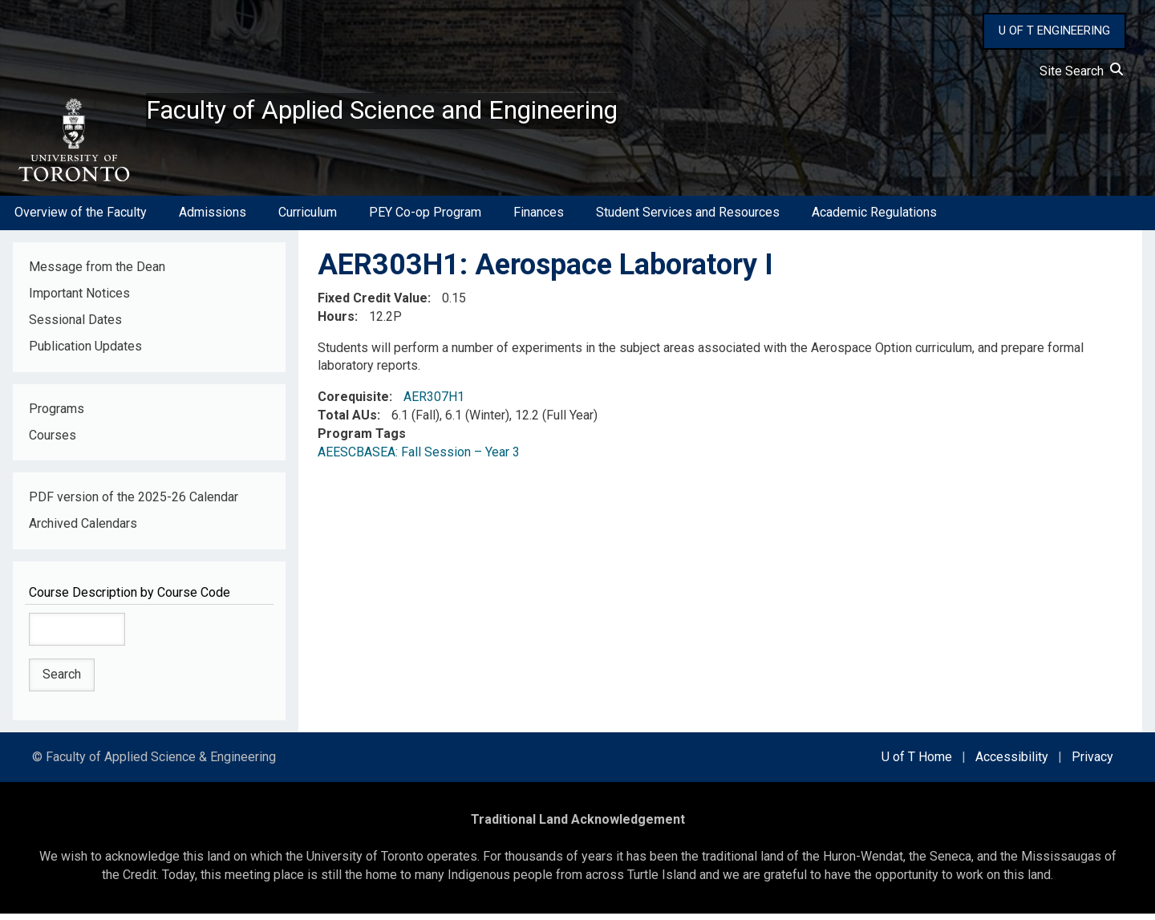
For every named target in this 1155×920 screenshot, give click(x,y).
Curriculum (307, 219)
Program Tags (362, 440)
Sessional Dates (75, 326)
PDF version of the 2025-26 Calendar (133, 504)
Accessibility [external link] (1011, 763)
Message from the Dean (97, 273)
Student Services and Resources (688, 219)
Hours (336, 322)
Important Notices (79, 299)
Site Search (1081, 71)
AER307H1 (433, 403)
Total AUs (347, 421)
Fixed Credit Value (373, 304)
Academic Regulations (874, 219)
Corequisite (353, 403)
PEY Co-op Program (425, 219)
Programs (56, 415)
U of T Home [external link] (916, 763)
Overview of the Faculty (80, 219)
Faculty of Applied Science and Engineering (419, 113)
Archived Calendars (83, 530)
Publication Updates (85, 352)
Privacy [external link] (1092, 763)
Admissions (212, 219)
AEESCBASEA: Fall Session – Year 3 (419, 458)
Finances (538, 219)
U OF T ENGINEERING (1054, 30)
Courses (52, 441)
